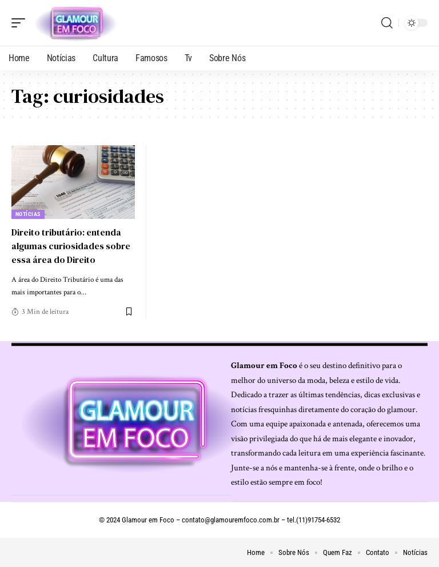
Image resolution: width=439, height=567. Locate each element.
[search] (387, 23)
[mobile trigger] (21, 23)
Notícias (28, 214)
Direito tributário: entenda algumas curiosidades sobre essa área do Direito (71, 245)
